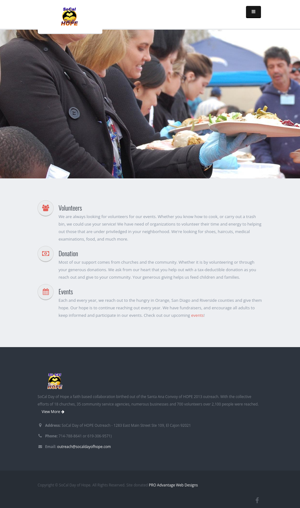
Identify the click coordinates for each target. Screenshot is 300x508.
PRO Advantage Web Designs (173, 484)
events (197, 315)
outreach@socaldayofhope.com (84, 446)
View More (53, 411)
